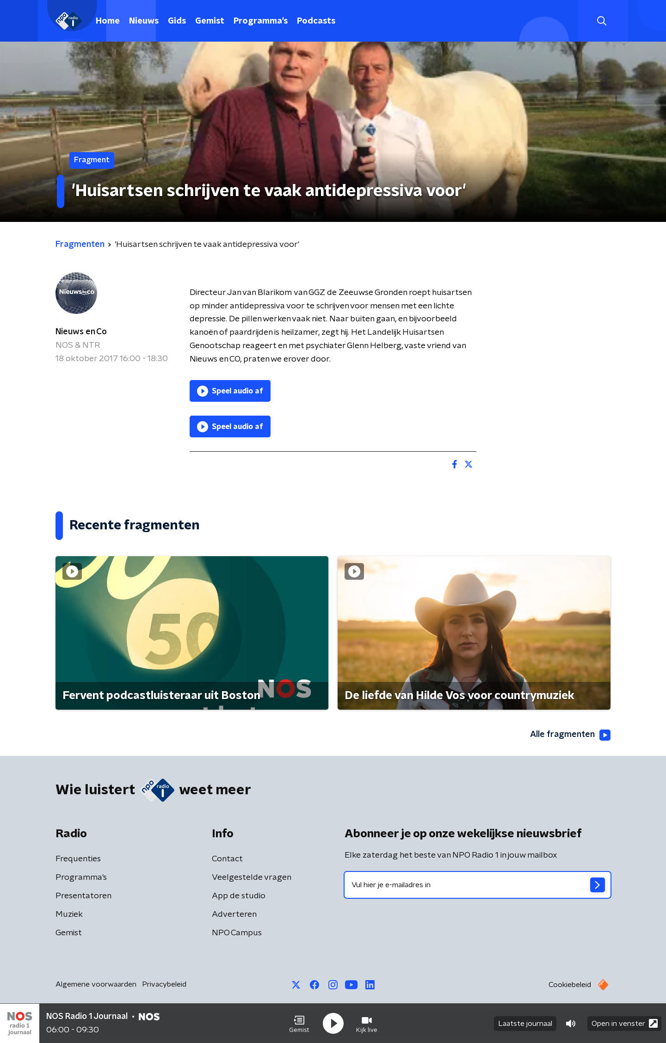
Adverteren (234, 914)
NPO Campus (237, 933)
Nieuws (144, 21)
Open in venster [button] (625, 1023)
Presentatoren (83, 896)
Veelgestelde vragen (251, 877)
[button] (299, 1023)
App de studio (238, 896)
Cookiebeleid (570, 984)
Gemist (209, 21)
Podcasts (316, 21)
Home (108, 21)
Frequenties (78, 859)
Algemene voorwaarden (96, 984)
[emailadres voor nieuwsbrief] (477, 885)
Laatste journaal (525, 1023)
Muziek (69, 914)
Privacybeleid (164, 984)
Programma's (261, 21)
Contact (227, 859)
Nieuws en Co (81, 332)
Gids (177, 21)
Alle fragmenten (570, 735)
